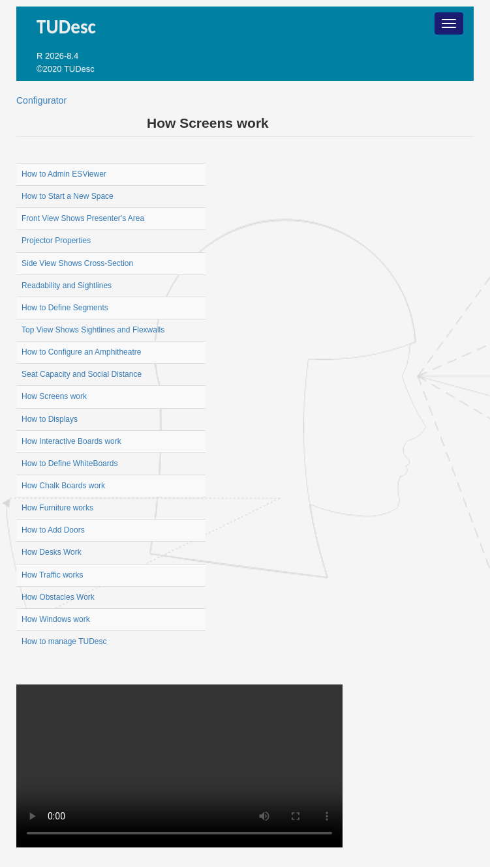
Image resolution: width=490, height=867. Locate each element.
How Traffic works (52, 575)
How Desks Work (52, 552)
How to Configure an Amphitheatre (81, 352)
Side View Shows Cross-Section (77, 263)
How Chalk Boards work (63, 485)
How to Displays (50, 419)
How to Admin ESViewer (64, 174)
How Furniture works (57, 507)
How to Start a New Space (68, 196)
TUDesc (68, 26)
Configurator (41, 100)
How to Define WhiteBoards (69, 463)
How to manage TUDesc (64, 641)
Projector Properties (56, 240)
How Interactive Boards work (71, 441)
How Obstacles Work (58, 597)
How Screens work (208, 122)
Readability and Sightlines (67, 285)
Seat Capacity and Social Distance (82, 374)
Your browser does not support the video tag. (179, 765)
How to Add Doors (53, 530)
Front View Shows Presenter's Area (83, 218)
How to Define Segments (65, 307)
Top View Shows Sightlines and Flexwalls (93, 329)
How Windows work (56, 619)
